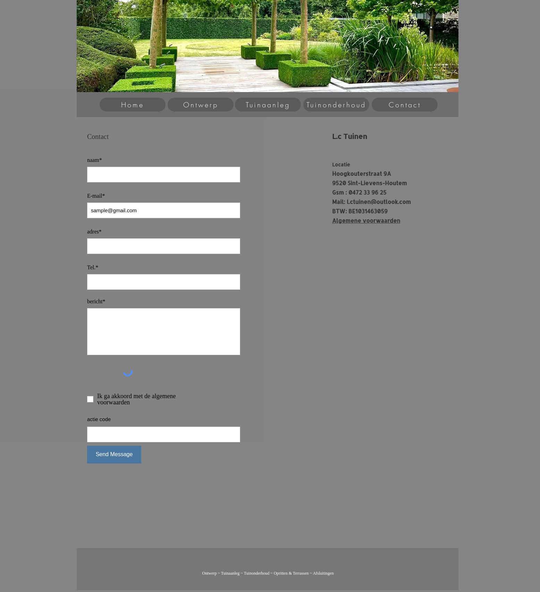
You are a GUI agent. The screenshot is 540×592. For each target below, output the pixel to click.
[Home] (133, 105)
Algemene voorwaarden (366, 220)
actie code (99, 419)
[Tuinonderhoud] (336, 105)
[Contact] (405, 105)
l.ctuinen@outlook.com (379, 201)
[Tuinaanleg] (268, 105)
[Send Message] (114, 454)
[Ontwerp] (201, 105)
